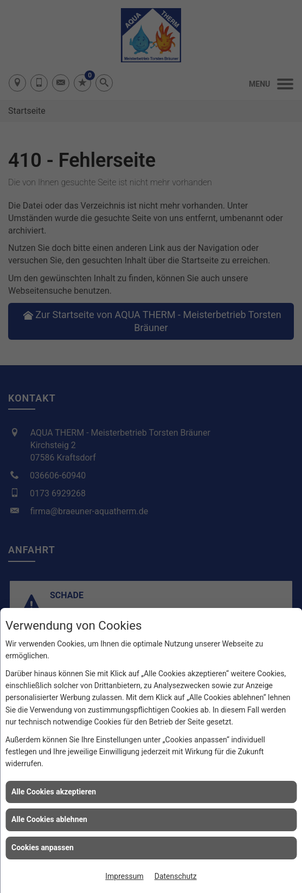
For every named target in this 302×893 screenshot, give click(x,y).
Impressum (124, 876)
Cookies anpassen (42, 847)
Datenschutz (176, 876)
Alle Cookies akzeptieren (53, 791)
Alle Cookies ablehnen (49, 819)
